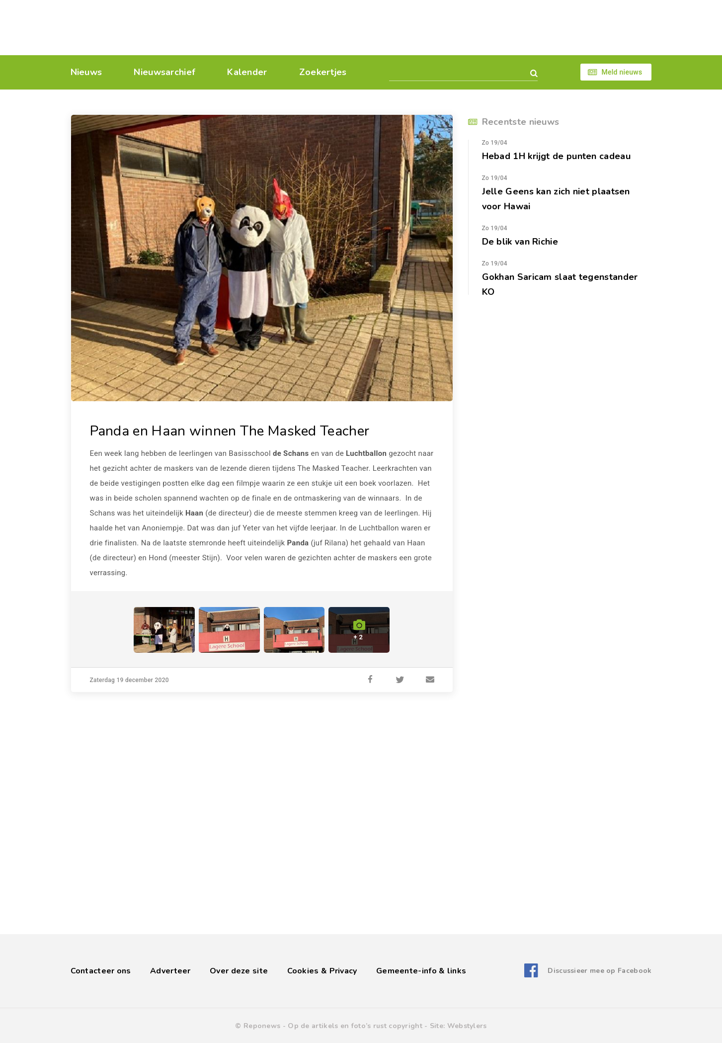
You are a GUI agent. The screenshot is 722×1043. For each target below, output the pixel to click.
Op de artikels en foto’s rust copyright (355, 1026)
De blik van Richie (520, 242)
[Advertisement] (429, 27)
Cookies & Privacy (322, 970)
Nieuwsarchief (164, 72)
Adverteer (170, 970)
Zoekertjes (323, 72)
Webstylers (467, 1026)
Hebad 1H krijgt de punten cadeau (556, 156)
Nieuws (86, 72)
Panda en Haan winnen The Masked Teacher (230, 431)
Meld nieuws (621, 72)
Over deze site (239, 970)
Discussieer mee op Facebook (599, 970)
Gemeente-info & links (421, 970)
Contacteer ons (101, 970)
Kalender (247, 72)
